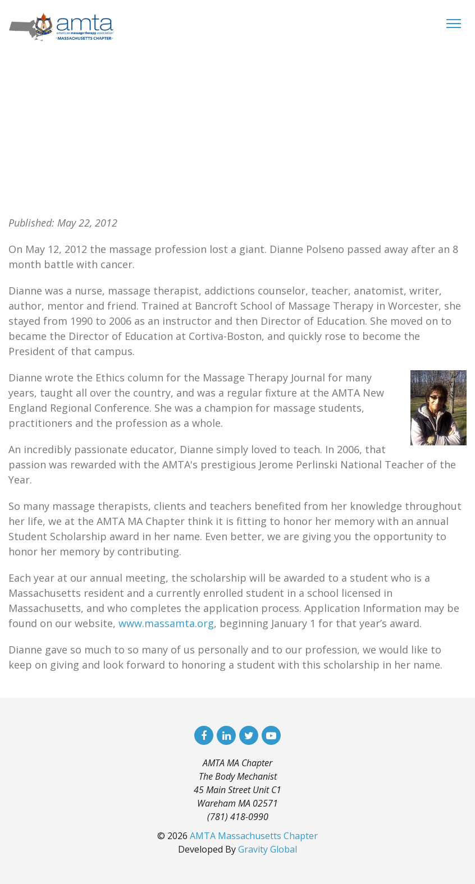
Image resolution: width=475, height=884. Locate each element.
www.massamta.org (166, 623)
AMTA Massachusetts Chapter (254, 836)
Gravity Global (267, 849)
